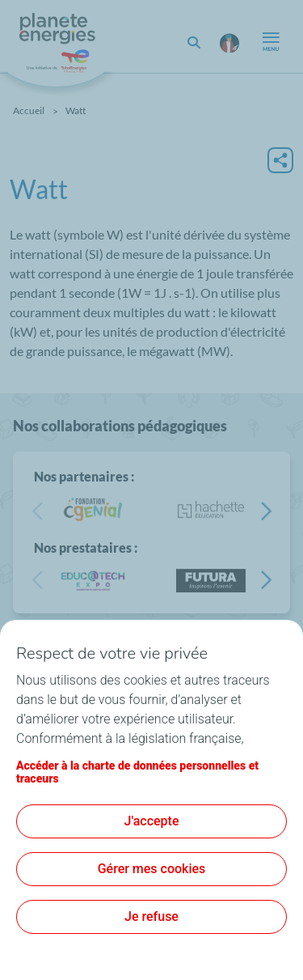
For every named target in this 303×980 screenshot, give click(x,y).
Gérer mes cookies (152, 868)
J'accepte (151, 821)
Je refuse (151, 916)
